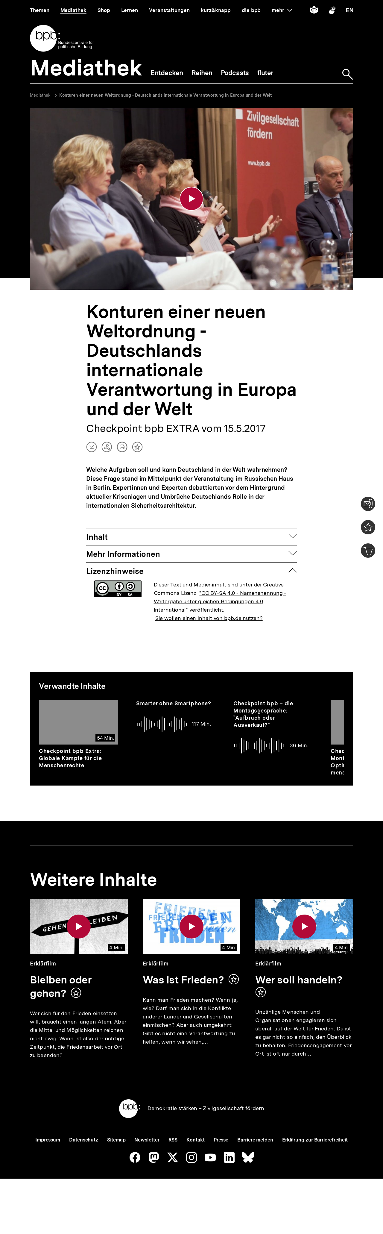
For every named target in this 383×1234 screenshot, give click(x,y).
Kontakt (195, 1160)
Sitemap (116, 1160)
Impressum (47, 1160)
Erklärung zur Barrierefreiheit (315, 1160)
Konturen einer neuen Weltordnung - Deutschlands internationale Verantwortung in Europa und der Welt (165, 95)
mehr (282, 10)
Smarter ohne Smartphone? (173, 704)
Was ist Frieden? (183, 980)
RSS (173, 1160)
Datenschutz (83, 1160)
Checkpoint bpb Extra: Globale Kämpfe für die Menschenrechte (70, 759)
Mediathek (40, 95)
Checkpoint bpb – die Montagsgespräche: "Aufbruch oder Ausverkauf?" (263, 715)
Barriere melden (255, 1160)
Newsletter (146, 1160)
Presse (221, 1160)
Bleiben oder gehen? (61, 987)
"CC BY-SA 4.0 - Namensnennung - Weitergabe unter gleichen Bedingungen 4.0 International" (220, 601)
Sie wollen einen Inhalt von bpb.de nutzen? (209, 619)
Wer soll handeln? (298, 980)
